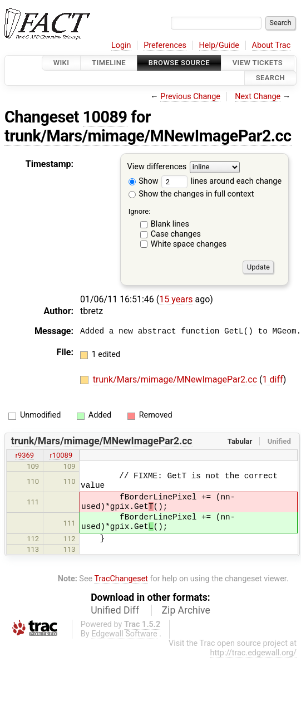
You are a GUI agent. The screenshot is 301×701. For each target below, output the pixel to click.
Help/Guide (219, 45)
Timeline (109, 62)
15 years (176, 299)
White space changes (189, 244)
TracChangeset (121, 579)
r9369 (25, 455)
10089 (105, 116)
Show (144, 181)
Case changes (176, 234)
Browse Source (179, 62)
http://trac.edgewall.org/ (253, 653)
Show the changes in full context (191, 194)
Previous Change (190, 96)
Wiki (61, 62)
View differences (157, 166)
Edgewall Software (124, 634)
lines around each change (221, 181)
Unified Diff (115, 610)
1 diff (273, 379)
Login (121, 45)
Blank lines (170, 224)
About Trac (271, 45)
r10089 (61, 455)
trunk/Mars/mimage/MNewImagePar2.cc (148, 135)
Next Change (257, 96)
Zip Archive (186, 610)
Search (270, 78)
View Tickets (258, 62)
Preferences (165, 45)
